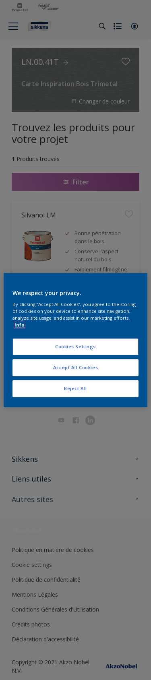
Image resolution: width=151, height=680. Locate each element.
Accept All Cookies (75, 367)
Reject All (75, 388)
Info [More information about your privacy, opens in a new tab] (19, 325)
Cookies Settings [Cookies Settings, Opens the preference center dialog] (75, 347)
